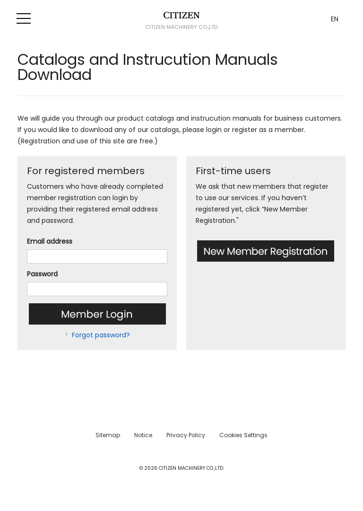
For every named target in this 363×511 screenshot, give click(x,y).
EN (334, 19)
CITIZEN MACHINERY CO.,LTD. (181, 27)
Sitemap (107, 435)
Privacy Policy (185, 435)
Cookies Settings (243, 435)
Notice (143, 435)
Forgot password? (101, 335)
